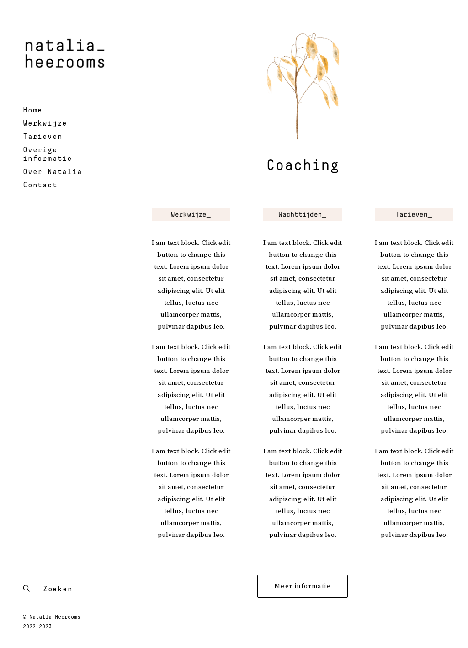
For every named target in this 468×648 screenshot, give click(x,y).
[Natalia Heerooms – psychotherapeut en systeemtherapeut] (66, 51)
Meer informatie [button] (302, 586)
